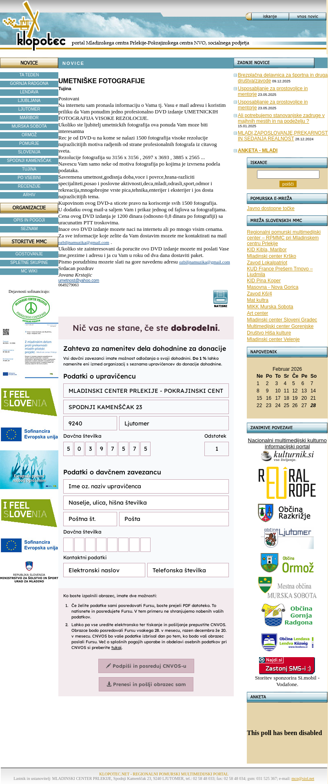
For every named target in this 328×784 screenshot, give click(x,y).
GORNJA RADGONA (29, 83)
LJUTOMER (29, 109)
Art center (257, 313)
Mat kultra (257, 300)
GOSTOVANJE (29, 254)
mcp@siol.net (303, 778)
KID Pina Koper (264, 280)
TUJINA (29, 169)
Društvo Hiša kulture (269, 333)
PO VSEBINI (29, 177)
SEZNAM (29, 228)
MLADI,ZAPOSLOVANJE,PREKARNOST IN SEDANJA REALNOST (283, 136)
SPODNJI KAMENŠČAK (29, 160)
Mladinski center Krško (271, 256)
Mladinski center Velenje (273, 339)
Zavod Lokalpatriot (267, 263)
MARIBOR (29, 117)
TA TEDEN (29, 75)
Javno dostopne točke (271, 208)
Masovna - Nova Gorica (272, 287)
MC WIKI (29, 271)
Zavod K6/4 (259, 294)
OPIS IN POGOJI (29, 220)
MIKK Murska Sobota (270, 307)
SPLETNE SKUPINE (29, 262)
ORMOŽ (29, 135)
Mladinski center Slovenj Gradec (282, 320)
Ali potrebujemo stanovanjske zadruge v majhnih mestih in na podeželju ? (281, 118)
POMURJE (29, 143)
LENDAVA (29, 92)
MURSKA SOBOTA (29, 126)
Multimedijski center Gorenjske (280, 326)
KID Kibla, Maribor (266, 249)
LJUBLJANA (29, 100)
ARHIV (29, 195)
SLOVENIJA (29, 152)
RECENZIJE (29, 186)
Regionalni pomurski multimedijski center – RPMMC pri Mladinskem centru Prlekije (284, 237)
